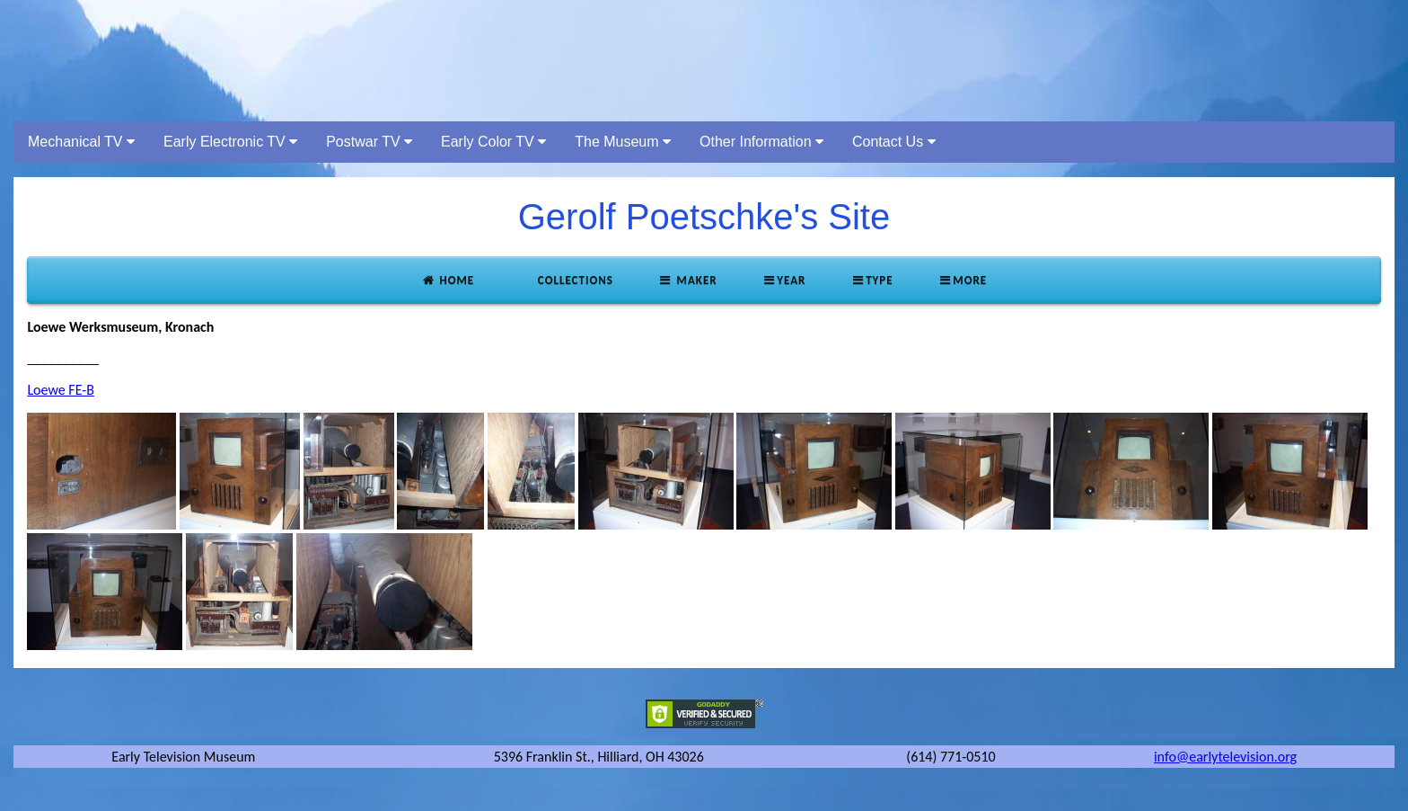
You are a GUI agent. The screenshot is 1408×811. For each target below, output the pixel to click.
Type (871, 280)
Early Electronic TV (230, 141)
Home (447, 280)
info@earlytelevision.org (1225, 756)
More (963, 280)
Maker (687, 280)
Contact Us (894, 141)
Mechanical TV (81, 141)
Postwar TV (369, 141)
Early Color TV (493, 141)
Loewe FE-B (60, 389)
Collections (573, 280)
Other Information (761, 141)
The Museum (623, 141)
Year (784, 280)
